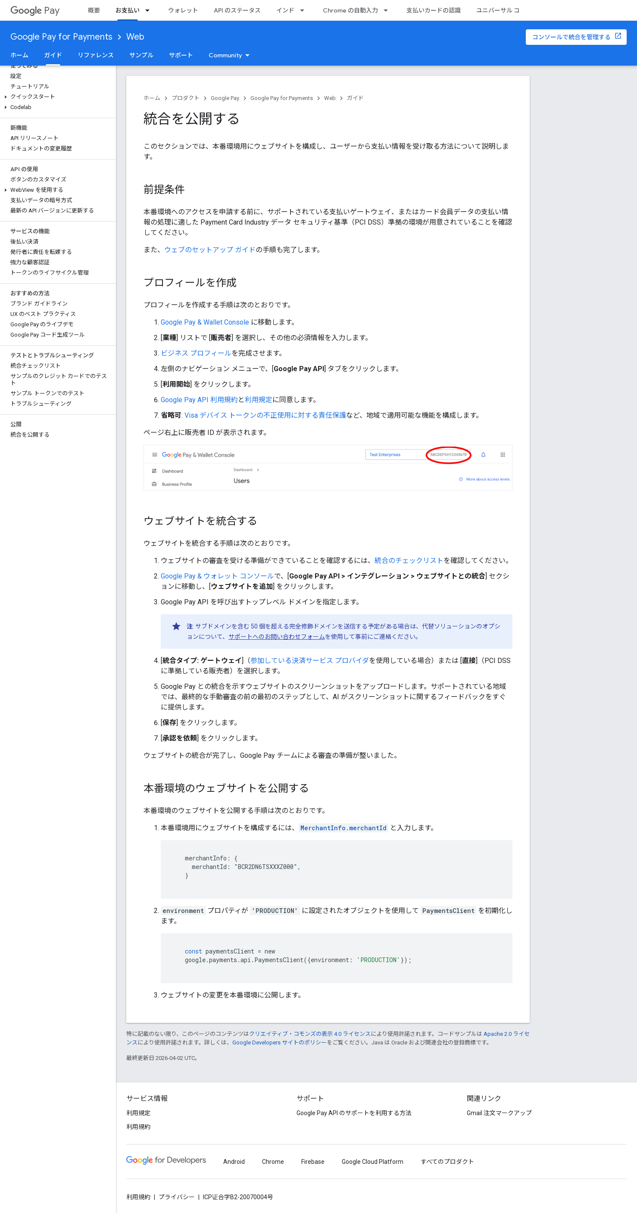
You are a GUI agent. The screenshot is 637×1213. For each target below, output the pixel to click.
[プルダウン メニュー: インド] (304, 10)
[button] (56, 97)
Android (234, 1161)
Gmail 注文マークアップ (499, 1113)
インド (285, 10)
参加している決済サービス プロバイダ (309, 661)
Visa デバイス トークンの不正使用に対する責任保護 (265, 415)
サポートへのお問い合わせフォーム (276, 636)
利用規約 (138, 1126)
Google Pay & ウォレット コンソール (217, 576)
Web (135, 36)
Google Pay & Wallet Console (205, 322)
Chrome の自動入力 (350, 10)
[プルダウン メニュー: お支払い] (150, 10)
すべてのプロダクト (447, 1161)
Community (225, 55)
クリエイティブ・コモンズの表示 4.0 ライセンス (310, 1034)
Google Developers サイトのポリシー (279, 1042)
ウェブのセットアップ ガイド (210, 250)
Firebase (313, 1161)
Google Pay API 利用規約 (199, 400)
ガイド (355, 98)
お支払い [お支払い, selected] (128, 10)
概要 (94, 10)
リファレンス (96, 55)
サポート (181, 55)
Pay (34, 10)
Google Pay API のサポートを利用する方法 (354, 1113)
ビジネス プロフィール (196, 353)
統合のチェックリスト (409, 560)
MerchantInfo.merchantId (343, 828)
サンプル (141, 55)
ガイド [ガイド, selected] (53, 55)
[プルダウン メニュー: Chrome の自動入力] (388, 10)
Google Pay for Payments (61, 36)
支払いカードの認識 (433, 10)
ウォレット (183, 10)
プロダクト (186, 98)
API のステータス (237, 10)
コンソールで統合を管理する (571, 37)
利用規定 (258, 400)
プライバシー (177, 1197)
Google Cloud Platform (372, 1161)
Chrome (273, 1161)
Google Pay (225, 98)
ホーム (19, 55)
